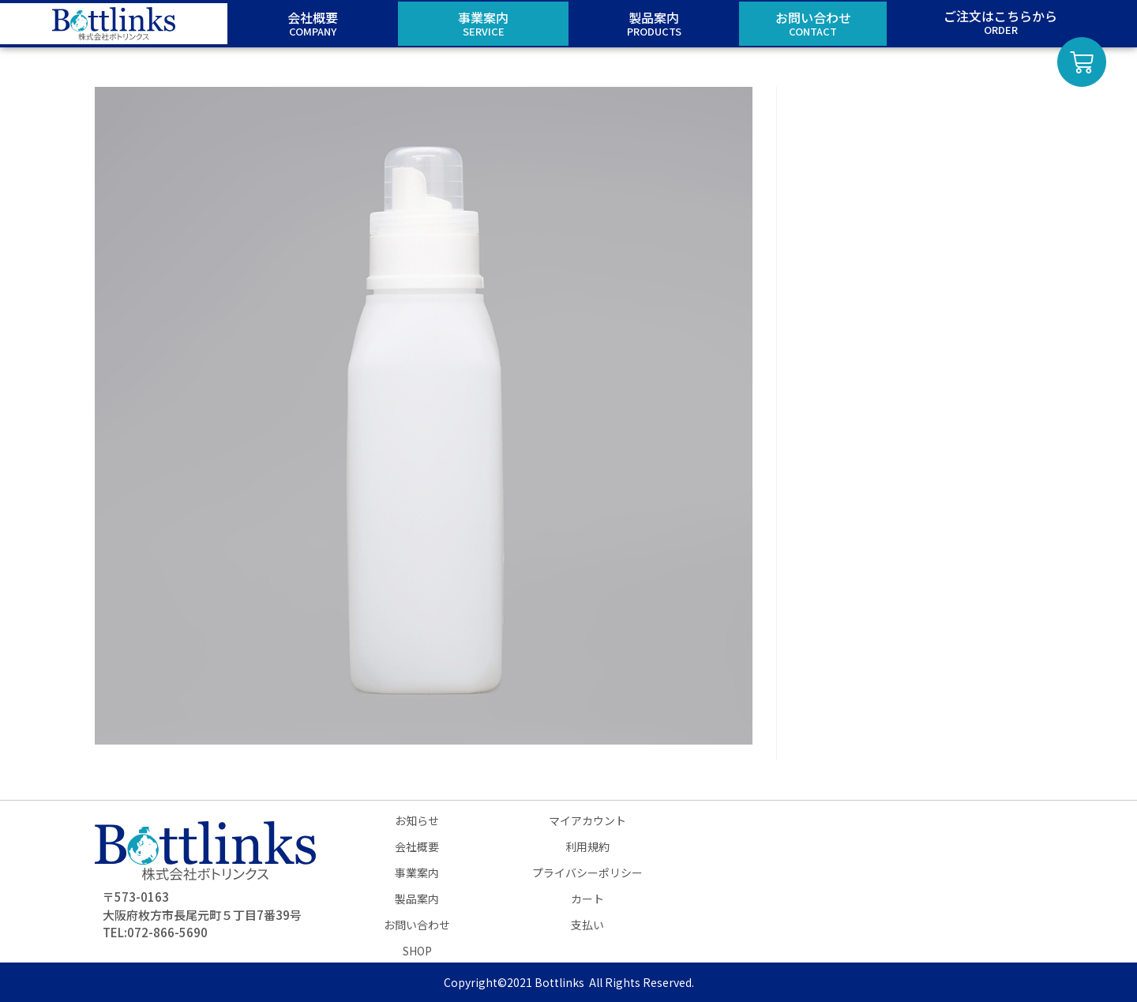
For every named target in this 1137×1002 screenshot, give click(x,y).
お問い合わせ (417, 925)
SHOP (417, 951)
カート (587, 898)
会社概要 (417, 846)
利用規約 (587, 846)
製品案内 (417, 898)
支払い (587, 925)
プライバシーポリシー (587, 872)
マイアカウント (587, 820)
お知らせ (417, 820)
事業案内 (417, 872)
